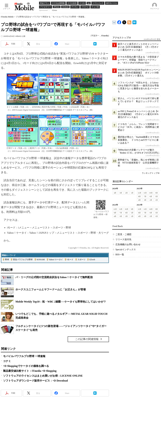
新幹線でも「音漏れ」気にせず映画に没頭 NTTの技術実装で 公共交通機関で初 (138, 163)
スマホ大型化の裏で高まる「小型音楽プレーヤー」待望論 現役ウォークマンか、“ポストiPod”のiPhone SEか (138, 60)
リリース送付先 (123, 239)
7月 (145, 196)
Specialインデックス (125, 249)
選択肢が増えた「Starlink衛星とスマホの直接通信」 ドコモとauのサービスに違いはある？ (138, 140)
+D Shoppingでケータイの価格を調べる (26, 366)
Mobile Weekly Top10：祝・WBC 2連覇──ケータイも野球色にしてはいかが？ (60, 301)
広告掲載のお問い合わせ (128, 244)
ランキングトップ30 (150, 173)
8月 (139, 196)
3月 (121, 193)
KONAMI (41, 259)
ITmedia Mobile (7, 17)
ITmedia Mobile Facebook (119, 21)
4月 (115, 193)
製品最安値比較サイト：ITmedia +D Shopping (29, 370)
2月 (126, 193)
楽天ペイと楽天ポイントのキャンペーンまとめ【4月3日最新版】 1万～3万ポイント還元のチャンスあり (138, 47)
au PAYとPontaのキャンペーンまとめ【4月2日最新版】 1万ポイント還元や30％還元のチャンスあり (138, 114)
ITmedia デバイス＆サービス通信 (114, 21)
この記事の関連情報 (87, 339)
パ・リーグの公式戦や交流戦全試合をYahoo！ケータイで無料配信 (54, 277)
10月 (151, 193)
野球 (7, 259)
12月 (139, 193)
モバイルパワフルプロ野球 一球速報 (24, 356)
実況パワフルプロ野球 (23, 259)
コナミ (7, 361)
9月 (156, 193)
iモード (70, 259)
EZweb (92, 259)
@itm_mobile (124, 21)
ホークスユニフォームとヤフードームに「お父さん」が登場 (50, 289)
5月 (156, 196)
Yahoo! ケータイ (56, 259)
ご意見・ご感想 (123, 234)
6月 (151, 196)
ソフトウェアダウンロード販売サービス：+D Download (35, 380)
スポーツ (81, 259)
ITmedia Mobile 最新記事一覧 (129, 21)
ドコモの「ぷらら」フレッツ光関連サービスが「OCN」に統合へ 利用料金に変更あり (138, 127)
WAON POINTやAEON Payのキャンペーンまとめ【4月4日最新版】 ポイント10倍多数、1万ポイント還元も (139, 73)
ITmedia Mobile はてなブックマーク (134, 21)
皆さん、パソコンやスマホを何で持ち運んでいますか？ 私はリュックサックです (138, 101)
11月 (145, 193)
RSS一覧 (119, 254)
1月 (132, 193)
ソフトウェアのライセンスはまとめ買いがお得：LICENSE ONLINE (43, 375)
